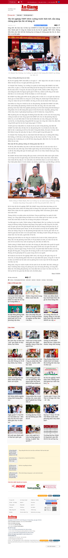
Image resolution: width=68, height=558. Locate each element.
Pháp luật (22, 515)
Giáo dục (19, 15)
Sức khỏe (33, 517)
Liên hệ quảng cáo (32, 2)
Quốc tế (32, 515)
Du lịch (10, 522)
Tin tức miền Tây (24, 522)
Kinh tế (21, 512)
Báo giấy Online (42, 2)
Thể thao (22, 517)
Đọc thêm (11, 330)
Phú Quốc (39, 280)
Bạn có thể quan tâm (15, 283)
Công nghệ (11, 515)
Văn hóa (11, 517)
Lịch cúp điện (51, 2)
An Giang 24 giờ (23, 510)
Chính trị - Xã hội (35, 510)
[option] (18, 496)
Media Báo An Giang (35, 522)
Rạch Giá (33, 280)
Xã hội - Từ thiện (13, 512)
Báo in (50, 505)
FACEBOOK (48, 513)
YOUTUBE (54, 513)
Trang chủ (12, 15)
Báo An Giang (49, 280)
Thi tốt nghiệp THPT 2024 (19, 280)
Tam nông (22, 519)
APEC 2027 (28, 280)
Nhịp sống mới (12, 519)
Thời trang (33, 519)
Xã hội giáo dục (28, 15)
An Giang (44, 280)
